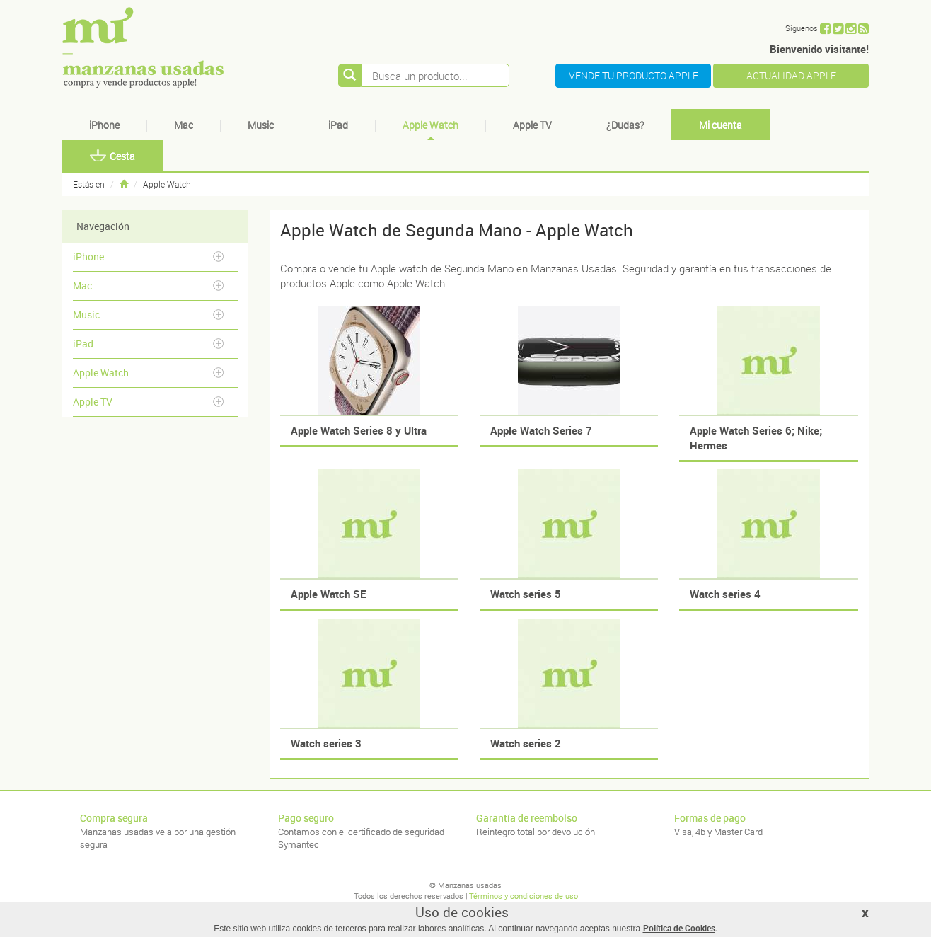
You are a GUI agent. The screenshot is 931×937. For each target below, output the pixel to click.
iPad (338, 125)
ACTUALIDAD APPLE (791, 75)
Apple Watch (430, 125)
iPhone (104, 125)
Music (261, 125)
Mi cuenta (720, 125)
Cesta (112, 156)
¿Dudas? (625, 125)
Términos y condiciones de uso (523, 895)
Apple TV (532, 125)
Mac (183, 125)
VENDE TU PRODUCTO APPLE (633, 75)
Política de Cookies (679, 927)
